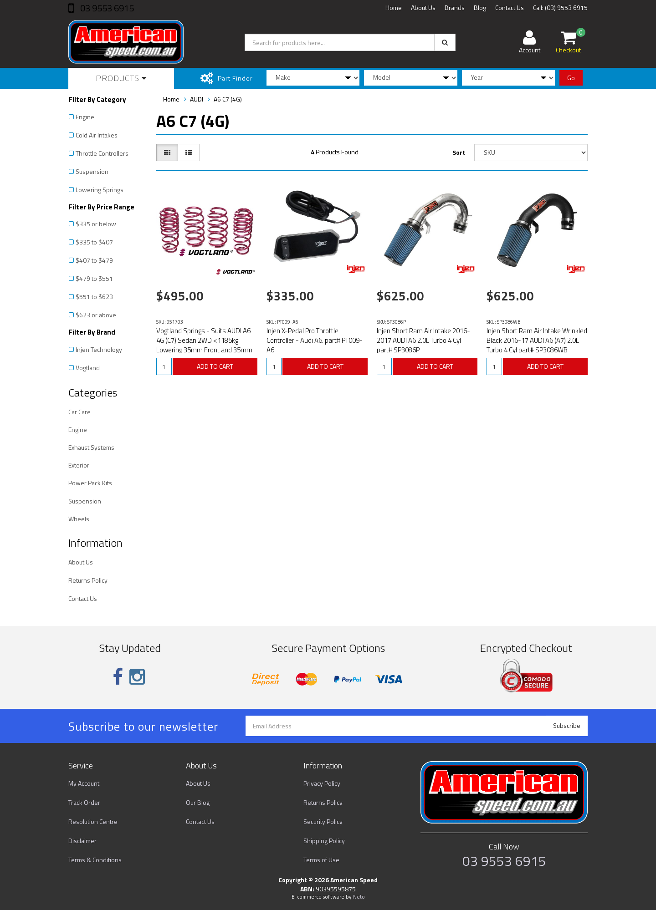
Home (393, 7)
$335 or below (96, 224)
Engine (85, 117)
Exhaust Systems (91, 447)
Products (121, 78)
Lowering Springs (99, 189)
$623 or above (96, 315)
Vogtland (88, 367)
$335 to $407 (94, 242)
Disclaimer (82, 840)
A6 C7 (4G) (228, 99)
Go (571, 77)
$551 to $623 (94, 296)
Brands (455, 7)
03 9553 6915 (106, 8)
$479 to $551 (94, 278)
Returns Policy (88, 580)
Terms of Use (321, 859)
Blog (480, 7)
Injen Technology (99, 349)
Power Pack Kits (90, 483)
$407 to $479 (94, 260)
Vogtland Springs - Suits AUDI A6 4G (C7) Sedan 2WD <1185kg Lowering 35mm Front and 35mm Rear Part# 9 (204, 345)
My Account (83, 783)
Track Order (84, 802)
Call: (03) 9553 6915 (560, 7)
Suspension (92, 171)
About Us (423, 7)
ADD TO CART (215, 366)
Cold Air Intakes (97, 135)
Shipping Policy (324, 840)
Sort (458, 152)
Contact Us (509, 7)
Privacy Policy (321, 783)
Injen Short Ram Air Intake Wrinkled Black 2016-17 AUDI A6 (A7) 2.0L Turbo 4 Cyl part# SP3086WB (537, 340)
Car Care (79, 412)
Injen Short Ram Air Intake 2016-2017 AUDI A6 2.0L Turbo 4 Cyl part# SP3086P (423, 340)
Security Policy (323, 821)
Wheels (78, 519)
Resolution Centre (93, 821)
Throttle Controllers (102, 153)
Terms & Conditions (95, 859)
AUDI (196, 99)
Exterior (78, 465)
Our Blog (198, 802)
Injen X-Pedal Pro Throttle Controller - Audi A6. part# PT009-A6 (314, 340)
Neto (359, 896)
